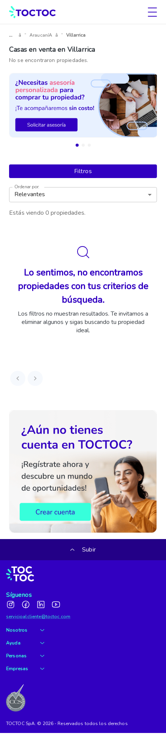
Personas (25, 656)
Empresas (25, 669)
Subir (83, 549)
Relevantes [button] (29, 194)
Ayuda (25, 643)
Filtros (83, 171)
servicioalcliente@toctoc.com (38, 617)
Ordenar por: (26, 187)
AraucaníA (40, 35)
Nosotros (25, 630)
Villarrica (76, 35)
